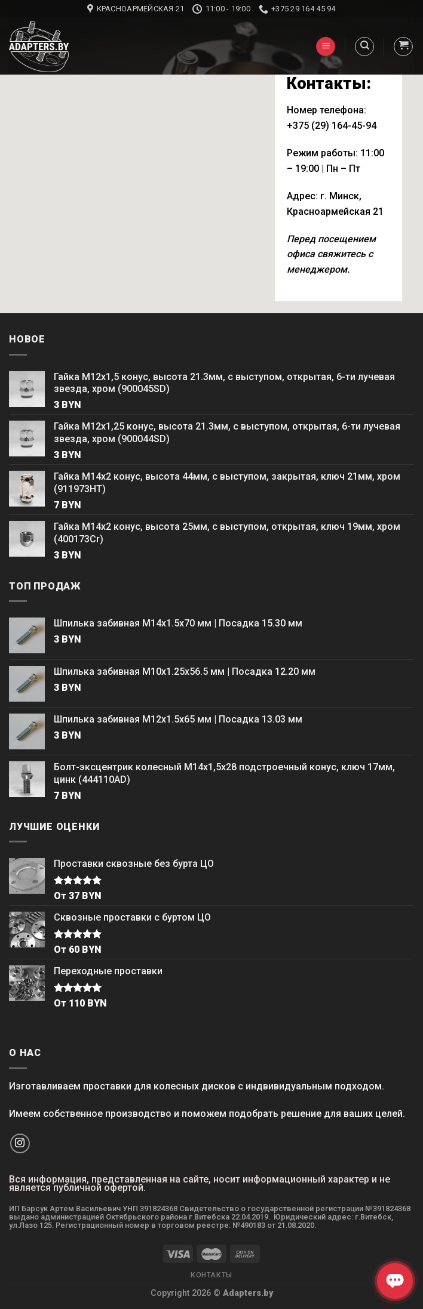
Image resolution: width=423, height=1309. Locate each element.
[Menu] (325, 47)
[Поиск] (364, 46)
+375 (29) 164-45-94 (331, 125)
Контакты (211, 1275)
